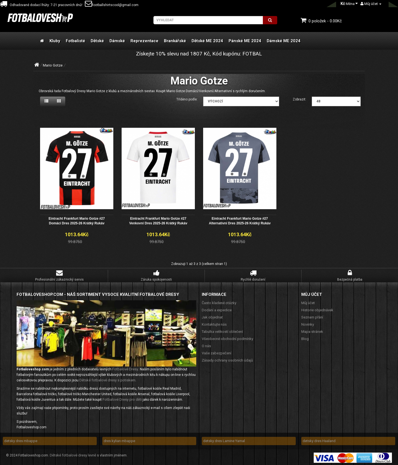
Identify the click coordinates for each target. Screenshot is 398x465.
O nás (206, 345)
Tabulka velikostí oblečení (222, 331)
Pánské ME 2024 (245, 40)
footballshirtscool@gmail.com (111, 5)
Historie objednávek (317, 309)
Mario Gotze (52, 65)
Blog (305, 338)
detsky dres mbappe (20, 440)
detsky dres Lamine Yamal (224, 440)
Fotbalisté (75, 40)
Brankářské (175, 40)
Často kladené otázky (219, 302)
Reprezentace (144, 40)
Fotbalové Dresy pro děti (122, 399)
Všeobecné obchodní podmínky (227, 338)
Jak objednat (212, 316)
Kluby (54, 40)
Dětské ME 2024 (207, 40)
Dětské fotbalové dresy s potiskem (107, 379)
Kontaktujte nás (214, 323)
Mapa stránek (312, 331)
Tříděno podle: (187, 99)
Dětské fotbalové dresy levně (73, 454)
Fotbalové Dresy (125, 368)
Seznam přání (312, 316)
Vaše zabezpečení (216, 352)
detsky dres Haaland (319, 440)
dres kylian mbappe (119, 440)
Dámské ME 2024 (283, 40)
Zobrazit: (299, 99)
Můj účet (308, 302)
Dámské (117, 40)
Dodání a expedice (217, 309)
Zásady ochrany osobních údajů (227, 359)
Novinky (307, 323)
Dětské (97, 40)
